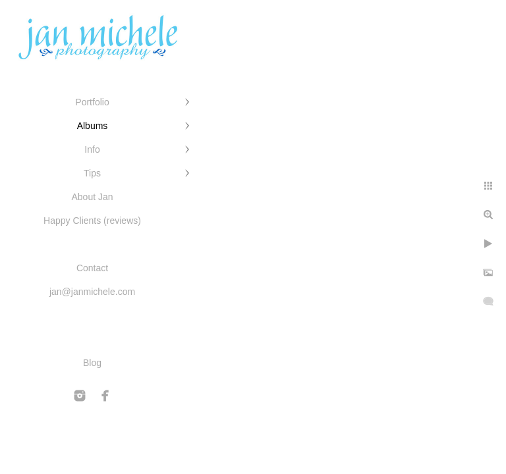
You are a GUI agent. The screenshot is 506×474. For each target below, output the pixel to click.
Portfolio (92, 102)
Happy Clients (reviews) (92, 220)
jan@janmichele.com (92, 291)
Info (91, 149)
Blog (92, 362)
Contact (92, 268)
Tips (92, 173)
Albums (92, 125)
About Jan (92, 197)
